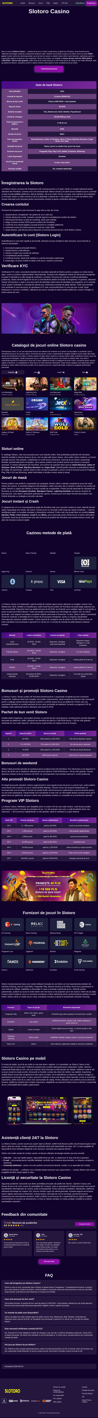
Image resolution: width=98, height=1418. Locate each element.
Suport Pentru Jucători (86, 1401)
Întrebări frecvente (88, 1391)
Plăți (48, 3)
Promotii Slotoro (87, 1394)
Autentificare (80, 3)
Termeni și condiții (59, 1387)
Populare (13, 372)
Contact (84, 1387)
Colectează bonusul (49, 69)
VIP (83, 1397)
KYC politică (57, 1399)
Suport (55, 3)
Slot (85, 372)
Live (37, 372)
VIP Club (65, 3)
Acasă (23, 3)
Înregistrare (91, 3)
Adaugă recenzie (84, 1224)
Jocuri (41, 3)
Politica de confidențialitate (58, 1391)
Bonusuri (32, 3)
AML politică (57, 1402)
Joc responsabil (58, 1396)
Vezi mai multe (49, 1262)
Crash (61, 372)
